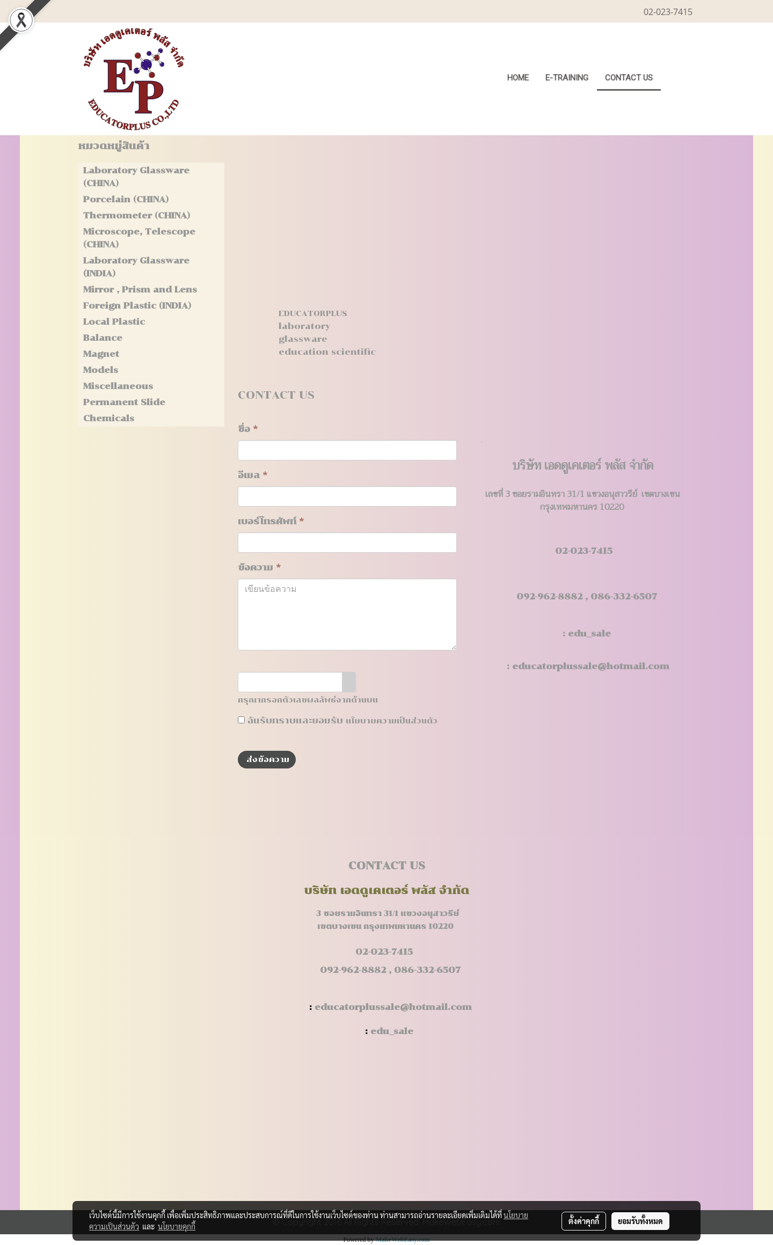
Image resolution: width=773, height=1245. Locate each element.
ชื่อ (248, 429)
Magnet (101, 354)
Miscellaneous (118, 386)
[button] (677, 79)
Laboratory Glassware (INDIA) (136, 267)
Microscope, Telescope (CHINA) (139, 238)
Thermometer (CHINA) (136, 215)
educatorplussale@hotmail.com (590, 666)
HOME (518, 78)
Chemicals (108, 418)
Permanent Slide (124, 402)
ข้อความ (259, 567)
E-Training (566, 78)
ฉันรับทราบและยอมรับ (337, 720)
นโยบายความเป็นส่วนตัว (391, 721)
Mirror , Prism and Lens (140, 289)
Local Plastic (114, 322)
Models (100, 370)
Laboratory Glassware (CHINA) (136, 176)
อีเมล (252, 475)
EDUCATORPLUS (313, 313)
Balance (102, 338)
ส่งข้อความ (266, 759)
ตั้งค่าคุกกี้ (583, 1221)
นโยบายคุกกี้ (176, 1226)
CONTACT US (629, 78)
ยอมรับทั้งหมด (640, 1221)
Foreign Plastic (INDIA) (137, 306)
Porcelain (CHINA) (126, 199)
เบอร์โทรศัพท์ (271, 521)
